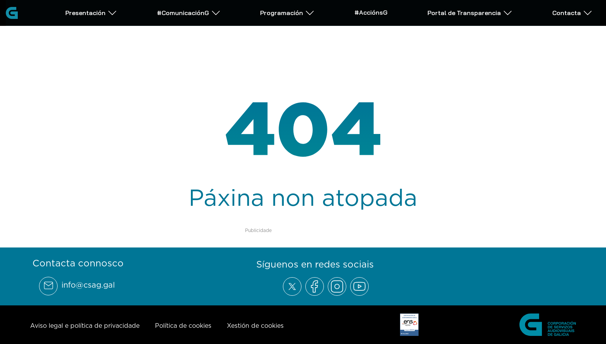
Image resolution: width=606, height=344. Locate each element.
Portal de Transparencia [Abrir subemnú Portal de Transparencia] (469, 12)
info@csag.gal (88, 285)
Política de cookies (183, 325)
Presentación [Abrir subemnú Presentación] (91, 12)
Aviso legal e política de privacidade (85, 325)
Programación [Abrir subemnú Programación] (287, 12)
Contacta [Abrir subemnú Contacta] (572, 12)
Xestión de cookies (255, 325)
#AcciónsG (371, 12)
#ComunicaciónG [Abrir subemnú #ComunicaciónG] (189, 12)
